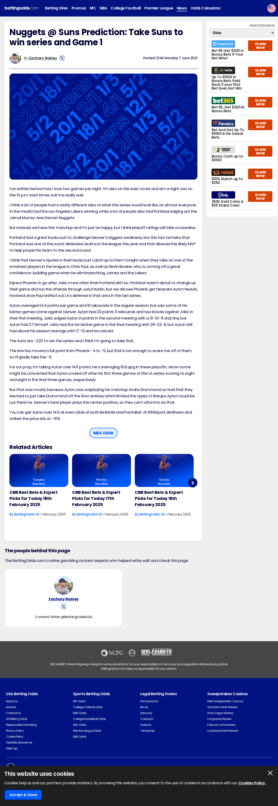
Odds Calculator (206, 8)
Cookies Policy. (252, 783)
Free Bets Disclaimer (19, 742)
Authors (11, 707)
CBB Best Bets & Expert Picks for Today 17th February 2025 (96, 498)
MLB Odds (79, 737)
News (182, 8)
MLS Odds (79, 725)
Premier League (158, 8)
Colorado (146, 719)
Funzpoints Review (219, 719)
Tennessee (147, 731)
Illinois (144, 707)
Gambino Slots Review (222, 707)
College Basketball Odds (89, 719)
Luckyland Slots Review (222, 731)
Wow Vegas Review (220, 713)
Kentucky (146, 713)
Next (192, 483)
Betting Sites (56, 8)
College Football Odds (88, 707)
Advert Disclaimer (262, 25)
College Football (126, 8)
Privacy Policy (15, 731)
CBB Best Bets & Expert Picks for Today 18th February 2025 (33, 498)
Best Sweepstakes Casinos (225, 701)
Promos (79, 8)
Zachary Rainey (43, 58)
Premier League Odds (87, 731)
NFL (93, 8)
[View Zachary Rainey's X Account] (62, 58)
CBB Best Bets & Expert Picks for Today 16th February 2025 (159, 498)
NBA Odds (79, 713)
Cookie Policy (14, 737)
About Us (12, 701)
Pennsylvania (149, 701)
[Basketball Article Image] (38, 470)
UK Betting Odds (16, 719)
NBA (103, 8)
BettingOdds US (26, 514)
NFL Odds (79, 701)
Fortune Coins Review (221, 725)
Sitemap (11, 748)
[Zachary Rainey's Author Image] (63, 585)
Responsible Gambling (21, 725)
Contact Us (13, 713)
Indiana (145, 725)
